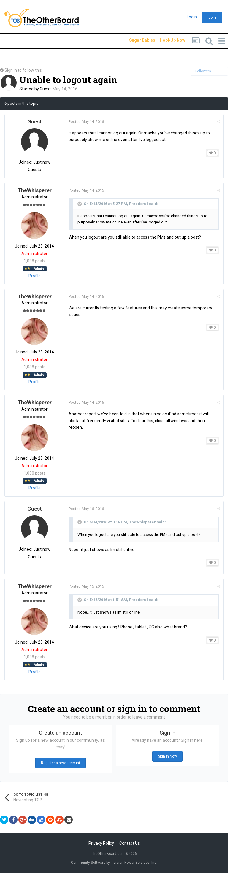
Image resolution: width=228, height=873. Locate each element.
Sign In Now (167, 756)
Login (192, 17)
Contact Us (129, 843)
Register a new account (60, 763)
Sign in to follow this (23, 70)
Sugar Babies (135, 40)
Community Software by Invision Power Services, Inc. (114, 863)
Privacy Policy (101, 843)
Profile (34, 275)
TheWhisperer (35, 190)
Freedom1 (138, 203)
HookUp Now (166, 40)
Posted (86, 121)
